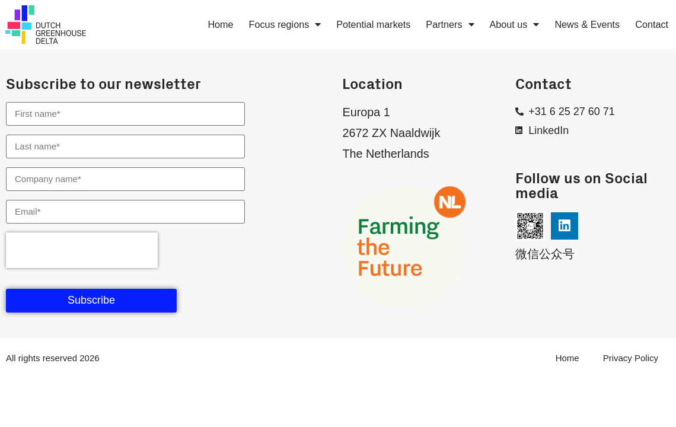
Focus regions (285, 24)
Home (220, 24)
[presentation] (82, 250)
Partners (450, 24)
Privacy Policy (630, 358)
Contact (651, 24)
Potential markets (373, 24)
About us (515, 24)
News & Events (587, 24)
